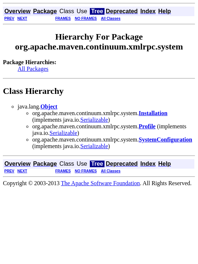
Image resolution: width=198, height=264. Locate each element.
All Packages (33, 69)
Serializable (94, 120)
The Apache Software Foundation (100, 183)
